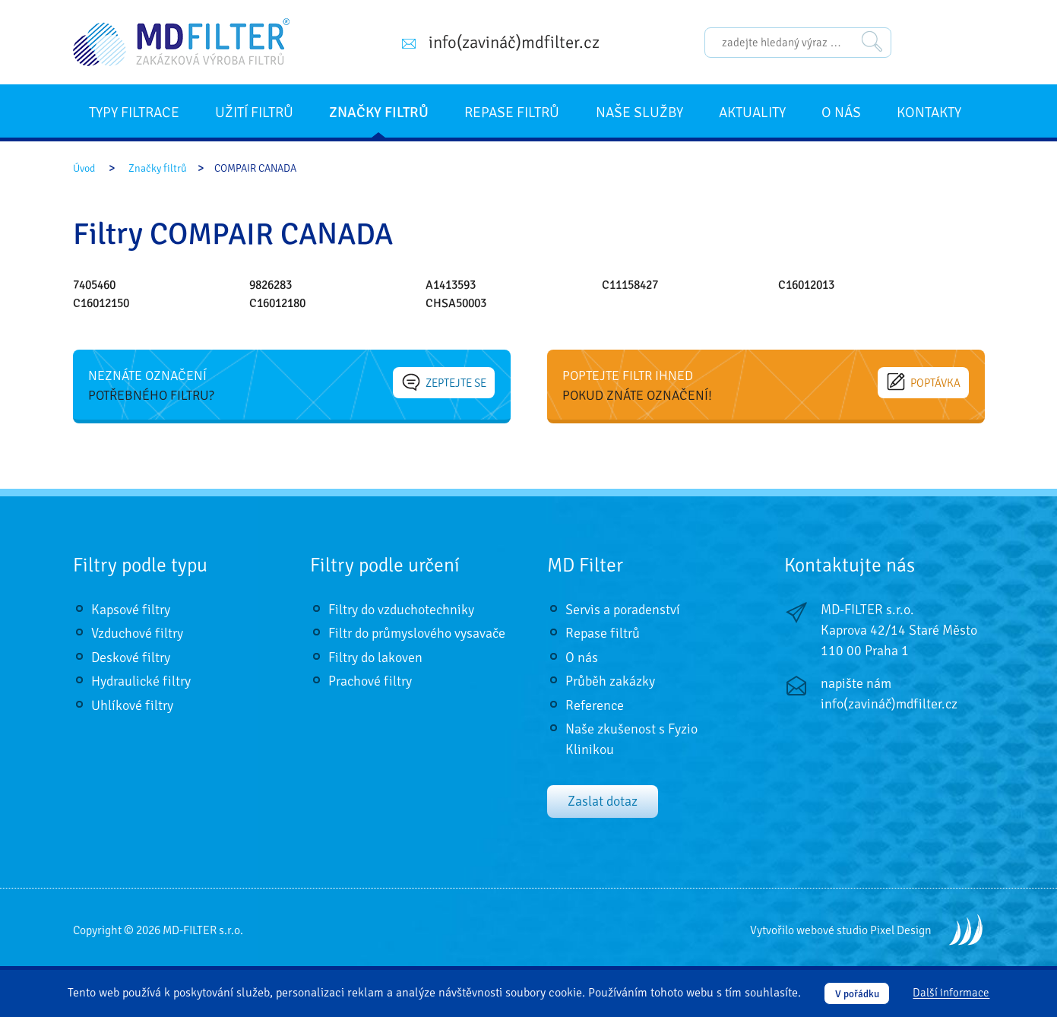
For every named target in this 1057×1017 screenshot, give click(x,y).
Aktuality (752, 112)
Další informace (951, 993)
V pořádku (857, 993)
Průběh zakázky (610, 681)
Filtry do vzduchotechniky (401, 609)
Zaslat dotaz (603, 801)
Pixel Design (901, 930)
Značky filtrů (379, 112)
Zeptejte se (444, 382)
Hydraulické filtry (141, 681)
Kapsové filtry (130, 609)
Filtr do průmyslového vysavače (416, 633)
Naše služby (639, 112)
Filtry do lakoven (375, 657)
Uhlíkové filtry (132, 705)
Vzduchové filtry (137, 633)
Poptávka (924, 382)
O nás (841, 112)
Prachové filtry (370, 681)
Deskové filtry (130, 657)
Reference (594, 705)
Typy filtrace (134, 112)
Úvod (84, 168)
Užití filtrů (254, 112)
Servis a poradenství (622, 609)
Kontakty (929, 112)
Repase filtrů (511, 112)
